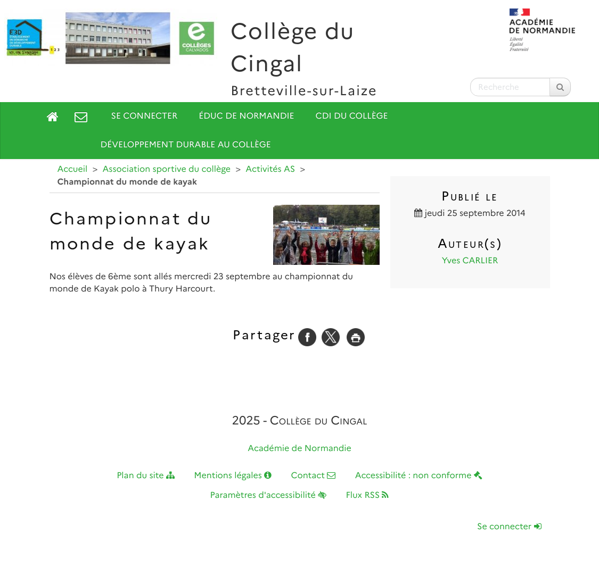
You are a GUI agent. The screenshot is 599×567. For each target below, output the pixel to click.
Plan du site (146, 476)
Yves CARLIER (470, 261)
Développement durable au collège (186, 145)
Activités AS (270, 169)
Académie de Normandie (299, 449)
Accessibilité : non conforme (418, 476)
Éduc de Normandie (246, 116)
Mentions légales (233, 476)
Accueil (73, 169)
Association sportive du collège (167, 169)
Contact (313, 476)
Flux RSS (367, 495)
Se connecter (144, 116)
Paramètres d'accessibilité (268, 495)
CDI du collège (352, 116)
